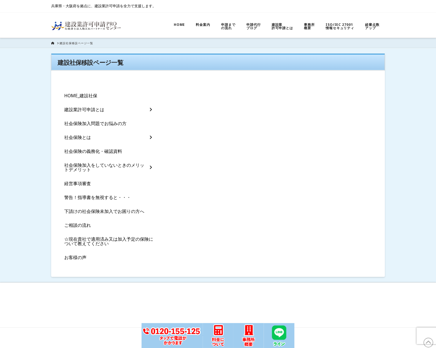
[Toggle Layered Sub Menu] (108, 109)
